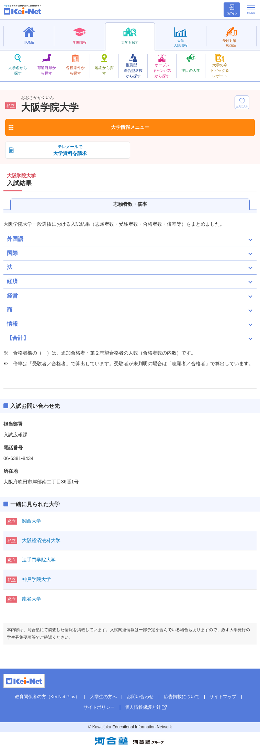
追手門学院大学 (39, 559)
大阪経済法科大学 (41, 540)
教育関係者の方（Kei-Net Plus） (47, 696)
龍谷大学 (31, 599)
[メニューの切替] (251, 9)
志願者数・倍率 (130, 204)
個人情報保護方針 (143, 707)
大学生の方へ (103, 696)
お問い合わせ (140, 696)
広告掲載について (182, 696)
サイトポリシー (99, 707)
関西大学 (31, 521)
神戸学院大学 (36, 579)
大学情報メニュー (130, 127)
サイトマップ (223, 696)
